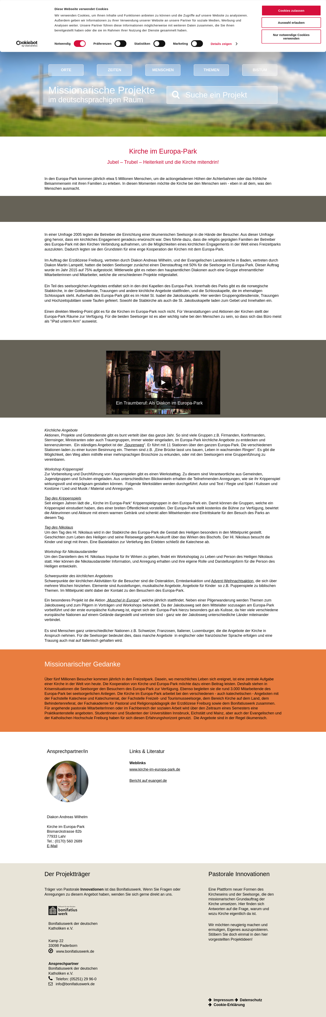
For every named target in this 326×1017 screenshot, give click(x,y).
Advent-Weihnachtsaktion (232, 581)
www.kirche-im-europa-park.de (155, 769)
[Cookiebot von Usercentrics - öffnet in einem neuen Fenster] (27, 43)
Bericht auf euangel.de (148, 781)
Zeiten (114, 70)
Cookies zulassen (291, 10)
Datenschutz (251, 1000)
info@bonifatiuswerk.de (71, 984)
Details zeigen (221, 43)
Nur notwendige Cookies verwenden (291, 36)
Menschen (163, 70)
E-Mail (52, 846)
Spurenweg (134, 445)
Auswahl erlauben (291, 22)
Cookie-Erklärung (229, 1005)
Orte (66, 70)
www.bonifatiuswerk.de (71, 951)
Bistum (260, 70)
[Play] (163, 382)
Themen (211, 70)
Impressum (223, 1000)
